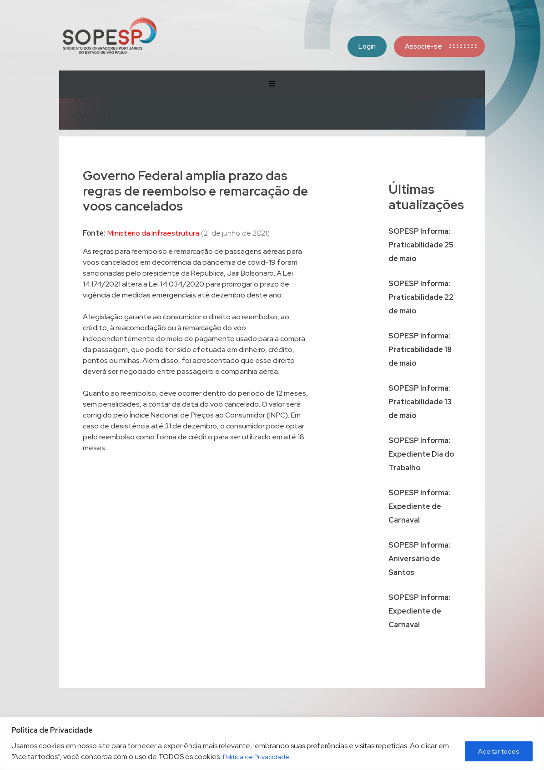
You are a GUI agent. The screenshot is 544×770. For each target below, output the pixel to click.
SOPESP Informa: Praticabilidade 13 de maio (420, 401)
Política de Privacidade (256, 757)
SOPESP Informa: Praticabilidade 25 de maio (420, 244)
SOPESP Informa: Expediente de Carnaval (419, 506)
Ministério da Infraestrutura (153, 233)
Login (367, 46)
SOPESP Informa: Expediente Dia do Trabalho (421, 454)
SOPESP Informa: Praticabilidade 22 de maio (420, 297)
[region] (272, 743)
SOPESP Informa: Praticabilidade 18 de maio (420, 349)
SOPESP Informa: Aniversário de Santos (419, 558)
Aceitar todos (498, 751)
